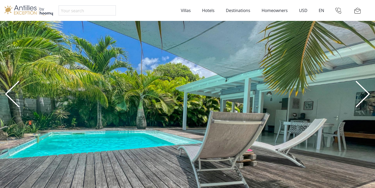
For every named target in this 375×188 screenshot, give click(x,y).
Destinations (238, 10)
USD (303, 10)
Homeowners (274, 10)
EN (321, 10)
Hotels (208, 10)
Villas (186, 10)
